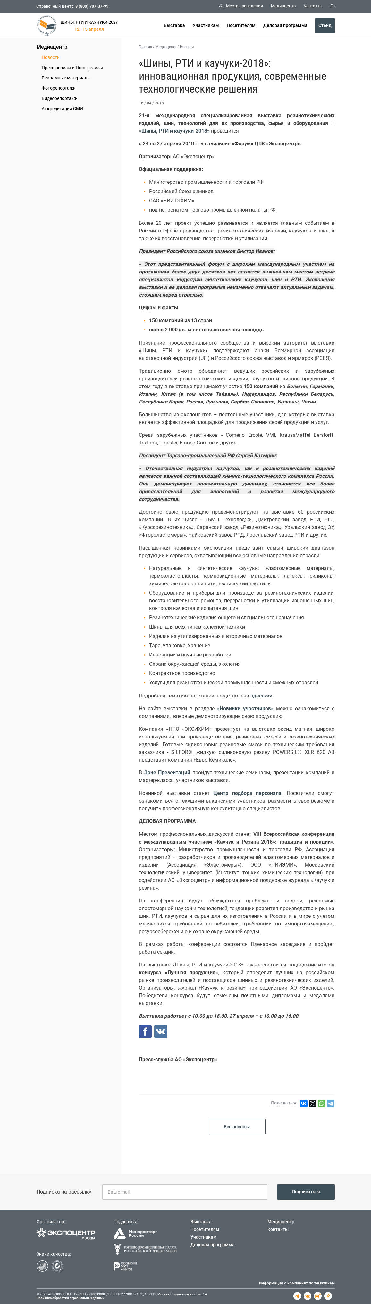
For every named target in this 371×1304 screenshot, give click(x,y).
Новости (51, 57)
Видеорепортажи (60, 98)
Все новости (237, 1126)
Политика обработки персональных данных (70, 1298)
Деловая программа (285, 25)
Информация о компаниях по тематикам (297, 1283)
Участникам (206, 25)
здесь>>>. (262, 696)
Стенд (325, 25)
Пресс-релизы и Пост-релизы (72, 67)
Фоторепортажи (59, 88)
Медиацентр (52, 47)
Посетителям (241, 25)
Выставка (174, 25)
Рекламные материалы (66, 77)
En (332, 6)
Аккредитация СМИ (62, 108)
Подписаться (306, 1191)
